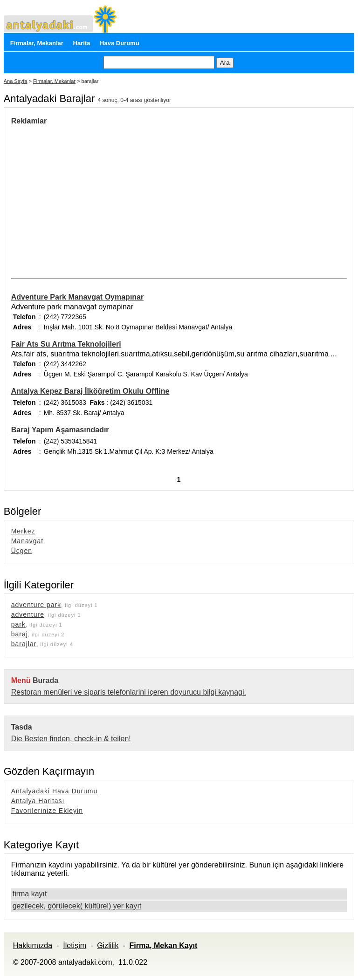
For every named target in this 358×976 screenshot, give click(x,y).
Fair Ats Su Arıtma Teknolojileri (66, 344)
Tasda (21, 727)
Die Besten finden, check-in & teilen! (71, 739)
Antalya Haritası (38, 801)
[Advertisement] (89, 195)
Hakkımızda (32, 945)
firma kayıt (30, 894)
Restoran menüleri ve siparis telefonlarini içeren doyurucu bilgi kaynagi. (128, 692)
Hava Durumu (119, 43)
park (18, 624)
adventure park (36, 604)
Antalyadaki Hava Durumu (54, 791)
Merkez (23, 531)
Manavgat (27, 541)
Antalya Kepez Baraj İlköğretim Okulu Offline (90, 391)
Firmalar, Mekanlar (36, 43)
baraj (19, 634)
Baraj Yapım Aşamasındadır (60, 430)
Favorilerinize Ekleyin (47, 810)
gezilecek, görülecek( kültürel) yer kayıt (77, 906)
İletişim (74, 945)
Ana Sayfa (16, 81)
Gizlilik (107, 945)
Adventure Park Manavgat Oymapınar (77, 297)
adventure (27, 614)
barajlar (24, 644)
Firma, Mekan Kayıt (163, 945)
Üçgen (21, 550)
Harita (81, 43)
